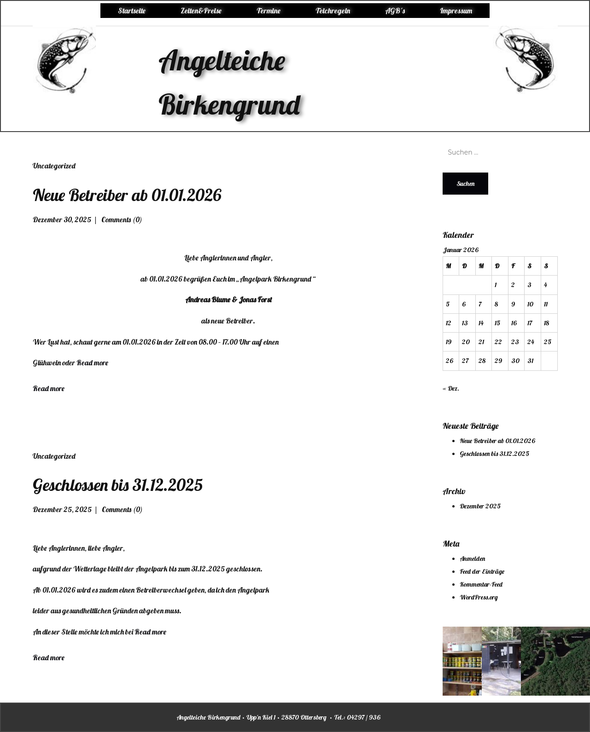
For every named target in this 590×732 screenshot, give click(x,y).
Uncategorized (54, 165)
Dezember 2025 (480, 506)
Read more (92, 362)
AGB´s (395, 10)
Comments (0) (121, 219)
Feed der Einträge (482, 571)
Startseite (132, 10)
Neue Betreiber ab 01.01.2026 (127, 194)
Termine (268, 10)
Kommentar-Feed (481, 584)
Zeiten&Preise (201, 10)
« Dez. (451, 388)
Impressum (456, 10)
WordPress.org (479, 597)
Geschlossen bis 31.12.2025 (118, 484)
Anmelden (472, 558)
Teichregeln (332, 10)
